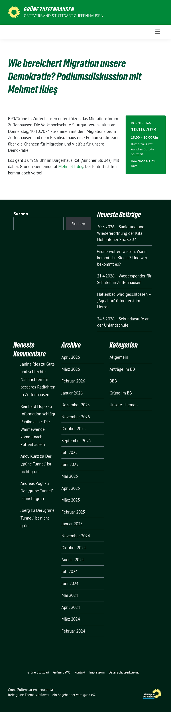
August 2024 (72, 559)
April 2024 (70, 607)
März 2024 (70, 619)
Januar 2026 (72, 393)
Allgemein (119, 357)
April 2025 (70, 488)
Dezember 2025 (75, 404)
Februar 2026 (73, 381)
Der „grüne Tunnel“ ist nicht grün (35, 463)
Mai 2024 (69, 595)
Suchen (20, 214)
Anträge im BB (122, 369)
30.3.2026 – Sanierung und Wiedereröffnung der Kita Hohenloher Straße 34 (120, 233)
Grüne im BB (121, 393)
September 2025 (76, 440)
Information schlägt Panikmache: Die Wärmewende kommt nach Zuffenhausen (37, 429)
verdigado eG (85, 695)
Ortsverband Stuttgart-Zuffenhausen (63, 15)
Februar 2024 (73, 631)
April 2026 (70, 357)
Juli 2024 (69, 571)
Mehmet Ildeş (70, 166)
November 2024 (75, 535)
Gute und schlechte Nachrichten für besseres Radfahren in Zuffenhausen (37, 379)
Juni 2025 (69, 464)
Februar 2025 (73, 512)
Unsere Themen (124, 404)
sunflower (42, 695)
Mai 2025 (69, 476)
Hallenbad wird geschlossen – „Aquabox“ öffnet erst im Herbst (124, 300)
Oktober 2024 (73, 547)
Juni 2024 (69, 583)
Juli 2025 (69, 452)
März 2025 (70, 500)
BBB (113, 381)
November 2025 (75, 416)
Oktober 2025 (73, 428)
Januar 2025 (72, 523)
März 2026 (70, 369)
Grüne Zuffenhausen (49, 9)
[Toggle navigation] (158, 32)
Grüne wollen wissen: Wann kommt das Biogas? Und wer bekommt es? (122, 258)
